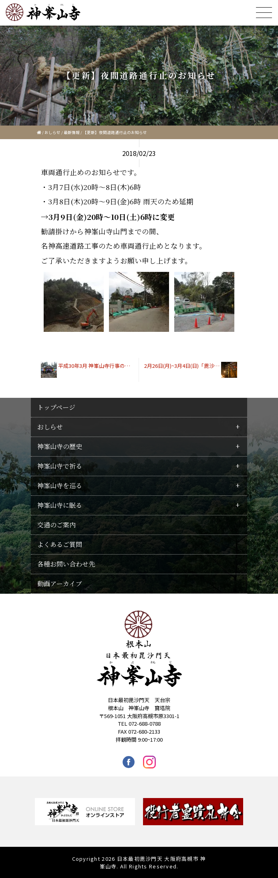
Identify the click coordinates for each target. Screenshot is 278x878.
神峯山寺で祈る (59, 466)
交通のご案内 (56, 524)
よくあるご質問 (59, 544)
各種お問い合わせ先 (66, 564)
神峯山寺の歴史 (59, 446)
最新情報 (72, 132)
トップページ (56, 407)
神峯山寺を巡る (59, 485)
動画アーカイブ (59, 583)
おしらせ (52, 132)
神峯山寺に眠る (59, 505)
